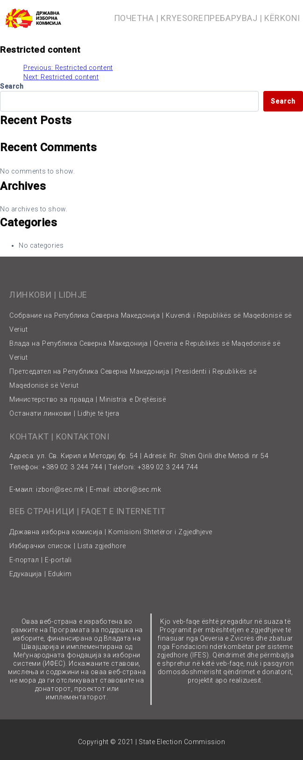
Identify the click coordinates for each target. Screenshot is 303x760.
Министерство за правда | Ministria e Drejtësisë (87, 400)
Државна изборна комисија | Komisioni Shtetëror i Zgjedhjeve (110, 532)
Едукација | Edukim (40, 574)
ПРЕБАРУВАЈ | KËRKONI (252, 18)
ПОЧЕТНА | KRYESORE (159, 18)
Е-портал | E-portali (40, 560)
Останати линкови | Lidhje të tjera (64, 414)
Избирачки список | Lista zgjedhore (67, 546)
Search (11, 86)
